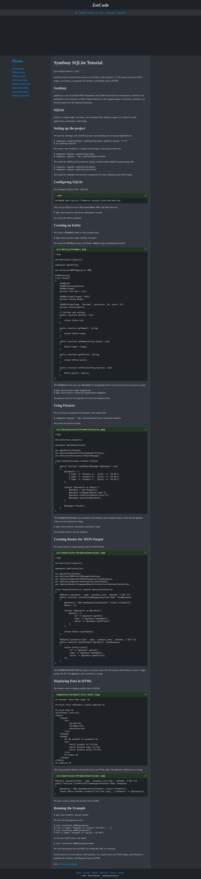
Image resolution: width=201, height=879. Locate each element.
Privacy (113, 872)
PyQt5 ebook (18, 68)
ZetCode (100, 5)
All (75, 12)
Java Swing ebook (20, 87)
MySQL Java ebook (21, 95)
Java (102, 12)
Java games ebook (20, 91)
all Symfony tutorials (67, 864)
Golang (82, 12)
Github (94, 872)
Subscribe (121, 12)
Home (78, 872)
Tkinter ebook (18, 72)
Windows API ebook (21, 83)
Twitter (86, 872)
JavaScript (110, 12)
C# (96, 12)
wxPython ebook (19, 80)
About (121, 872)
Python (90, 12)
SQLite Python (19, 76)
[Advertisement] (100, 36)
